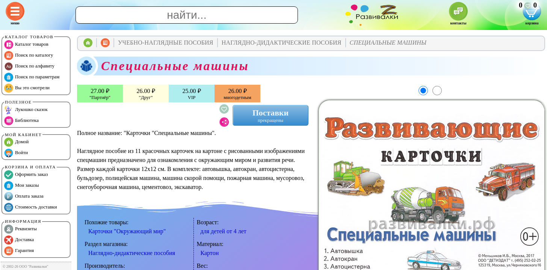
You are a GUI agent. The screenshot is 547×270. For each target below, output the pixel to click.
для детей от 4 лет (223, 231)
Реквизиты (20, 229)
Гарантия (19, 250)
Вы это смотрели (27, 88)
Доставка (19, 240)
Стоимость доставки (30, 207)
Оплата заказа (24, 196)
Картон (210, 253)
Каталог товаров (26, 44)
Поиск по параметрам (31, 77)
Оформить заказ (26, 174)
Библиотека (21, 120)
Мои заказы (21, 185)
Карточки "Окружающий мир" (127, 231)
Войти (16, 153)
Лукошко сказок (26, 109)
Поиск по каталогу (28, 55)
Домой (16, 142)
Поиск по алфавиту (29, 66)
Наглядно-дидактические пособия (131, 253)
